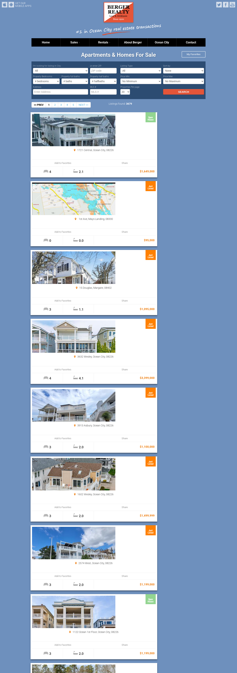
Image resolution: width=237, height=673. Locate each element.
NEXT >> (83, 104)
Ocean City (162, 42)
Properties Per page (129, 87)
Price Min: (125, 76)
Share (72, 163)
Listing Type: (126, 66)
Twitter (219, 4)
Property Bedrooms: (43, 76)
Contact (191, 42)
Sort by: (167, 66)
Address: (37, 87)
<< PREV (39, 104)
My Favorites (194, 54)
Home (46, 42)
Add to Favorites (46, 163)
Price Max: (168, 76)
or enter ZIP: (96, 66)
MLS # (93, 87)
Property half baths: (99, 76)
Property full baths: (70, 76)
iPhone (4, 4)
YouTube (232, 4)
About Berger (133, 42)
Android (11, 4)
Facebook (225, 4)
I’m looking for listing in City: (47, 66)
